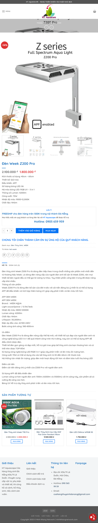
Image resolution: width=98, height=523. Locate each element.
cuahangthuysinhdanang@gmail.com (72, 494)
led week (13, 249)
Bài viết (55, 516)
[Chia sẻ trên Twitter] (13, 255)
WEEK (26, 245)
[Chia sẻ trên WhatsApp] (4, 255)
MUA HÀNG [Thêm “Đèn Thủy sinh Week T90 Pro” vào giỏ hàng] (17, 441)
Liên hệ (64, 516)
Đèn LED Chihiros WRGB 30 (81, 432)
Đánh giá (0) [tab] (14, 265)
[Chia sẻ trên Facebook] (9, 255)
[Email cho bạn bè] (18, 255)
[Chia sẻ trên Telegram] (27, 255)
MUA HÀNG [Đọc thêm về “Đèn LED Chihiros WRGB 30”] (81, 441)
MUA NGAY (51, 230)
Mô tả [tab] (4, 265)
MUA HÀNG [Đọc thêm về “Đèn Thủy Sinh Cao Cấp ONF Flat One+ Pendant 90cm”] (49, 441)
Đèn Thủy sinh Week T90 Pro (16, 432)
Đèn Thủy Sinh (55, 23)
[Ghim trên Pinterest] (23, 255)
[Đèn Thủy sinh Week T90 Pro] (17, 414)
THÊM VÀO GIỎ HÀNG (29, 230)
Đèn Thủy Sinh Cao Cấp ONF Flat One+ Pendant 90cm (49, 433)
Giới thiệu (35, 516)
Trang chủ (41, 23)
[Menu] (6, 11)
